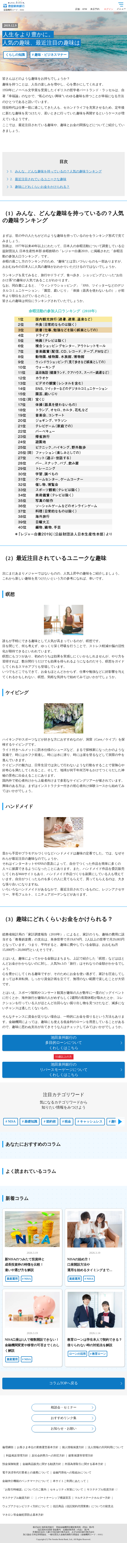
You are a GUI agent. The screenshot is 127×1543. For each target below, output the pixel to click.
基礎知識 (30, 1121)
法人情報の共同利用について (106, 1447)
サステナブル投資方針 (100, 1489)
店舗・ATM (81, 9)
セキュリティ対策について (66, 1489)
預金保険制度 (10, 1464)
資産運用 (12, 1278)
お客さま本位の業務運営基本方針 (37, 1447)
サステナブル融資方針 (16, 1497)
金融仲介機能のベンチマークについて (25, 1481)
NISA (12, 1121)
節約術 (51, 1121)
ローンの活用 (77, 1353)
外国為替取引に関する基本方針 (84, 1464)
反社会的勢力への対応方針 (48, 1455)
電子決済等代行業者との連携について (25, 1472)
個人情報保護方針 (73, 1447)
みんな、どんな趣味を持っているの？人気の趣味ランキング (58, 171)
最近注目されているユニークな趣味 (40, 179)
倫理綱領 (7, 1447)
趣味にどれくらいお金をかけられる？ (42, 187)
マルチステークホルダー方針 (92, 1497)
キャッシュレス (91, 1121)
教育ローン (99, 1353)
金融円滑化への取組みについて (72, 1472)
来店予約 (94, 9)
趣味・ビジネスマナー (50, 54)
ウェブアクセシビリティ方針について (25, 1506)
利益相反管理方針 (17, 1455)
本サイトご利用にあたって (69, 1481)
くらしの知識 (15, 54)
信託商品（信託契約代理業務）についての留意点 (83, 1506)
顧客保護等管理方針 (80, 1455)
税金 (68, 1121)
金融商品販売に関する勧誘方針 (42, 1464)
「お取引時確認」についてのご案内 (24, 1489)
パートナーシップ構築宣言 (54, 1497)
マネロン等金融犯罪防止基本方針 (23, 1514)
